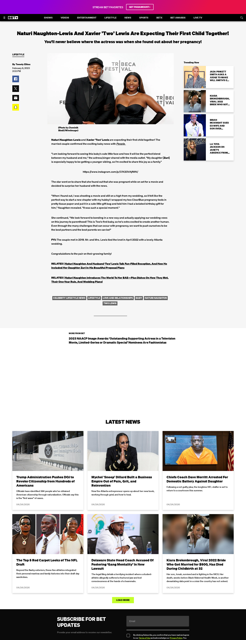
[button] (15, 79)
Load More (123, 600)
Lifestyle (18, 54)
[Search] (241, 17)
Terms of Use (144, 638)
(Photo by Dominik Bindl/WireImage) (68, 129)
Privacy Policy (176, 638)
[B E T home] (13, 19)
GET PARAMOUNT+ (140, 6)
